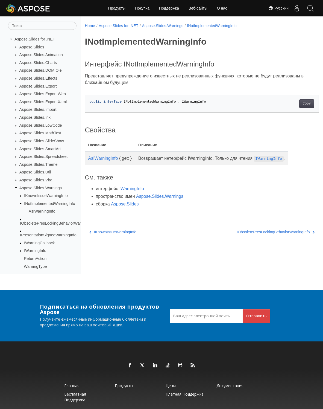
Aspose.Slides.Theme (38, 164)
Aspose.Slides (31, 47)
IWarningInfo (35, 250)
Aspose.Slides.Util (35, 172)
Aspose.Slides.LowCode (40, 125)
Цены (171, 385)
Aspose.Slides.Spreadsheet (43, 156)
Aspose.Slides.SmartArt (40, 149)
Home (90, 26)
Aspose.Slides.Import (38, 109)
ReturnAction (35, 258)
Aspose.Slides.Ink (35, 117)
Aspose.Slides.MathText (40, 133)
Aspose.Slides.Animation (41, 55)
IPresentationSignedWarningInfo (48, 235)
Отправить (256, 315)
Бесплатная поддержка (75, 396)
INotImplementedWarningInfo (49, 203)
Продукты (116, 8)
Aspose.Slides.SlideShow (41, 141)
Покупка (142, 8)
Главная (72, 385)
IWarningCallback (39, 243)
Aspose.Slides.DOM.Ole (40, 70)
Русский (278, 8)
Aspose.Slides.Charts (38, 62)
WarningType (35, 266)
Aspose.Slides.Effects (38, 78)
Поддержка (169, 8)
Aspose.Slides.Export (38, 86)
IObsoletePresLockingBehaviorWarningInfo (57, 223)
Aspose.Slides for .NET (34, 39)
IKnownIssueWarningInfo (45, 195)
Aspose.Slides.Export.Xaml (43, 102)
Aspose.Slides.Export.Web (42, 94)
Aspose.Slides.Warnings (40, 188)
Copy (290, 104)
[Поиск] (42, 26)
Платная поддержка (185, 394)
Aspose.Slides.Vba (35, 180)
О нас (222, 8)
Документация (229, 385)
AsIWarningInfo (42, 211)
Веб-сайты (198, 8)
